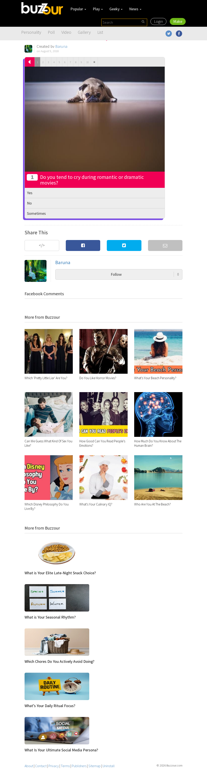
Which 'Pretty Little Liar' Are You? (46, 378)
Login (158, 21)
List (100, 32)
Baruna (61, 46)
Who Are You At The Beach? (152, 504)
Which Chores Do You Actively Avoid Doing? (59, 661)
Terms (65, 766)
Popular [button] (78, 8)
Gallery (84, 32)
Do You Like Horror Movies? (97, 378)
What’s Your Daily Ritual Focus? (50, 705)
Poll (51, 32)
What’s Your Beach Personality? (155, 378)
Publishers (79, 766)
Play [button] (98, 8)
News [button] (135, 8)
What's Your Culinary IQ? (95, 504)
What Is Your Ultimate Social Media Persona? (61, 749)
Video (66, 32)
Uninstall (109, 766)
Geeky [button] (116, 8)
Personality (31, 32)
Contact (40, 766)
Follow (145, 274)
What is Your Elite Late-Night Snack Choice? (60, 572)
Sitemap (94, 766)
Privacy (53, 766)
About (29, 766)
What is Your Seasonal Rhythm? (50, 617)
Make (177, 21)
